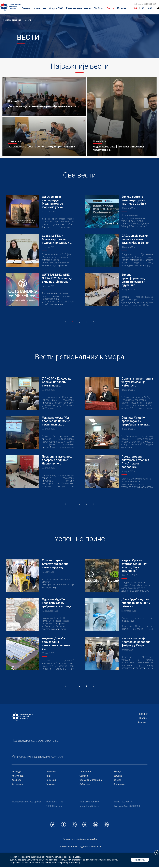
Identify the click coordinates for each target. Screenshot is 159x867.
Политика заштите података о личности (79, 846)
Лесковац (51, 771)
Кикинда (16, 771)
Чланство (40, 8)
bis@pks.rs (93, 806)
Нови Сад (51, 780)
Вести (110, 8)
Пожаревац (86, 771)
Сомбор (84, 775)
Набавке (142, 718)
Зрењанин (119, 784)
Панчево (50, 784)
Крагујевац (18, 775)
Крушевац (17, 784)
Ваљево (118, 775)
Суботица (85, 784)
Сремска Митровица (91, 780)
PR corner (142, 713)
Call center (145, 4)
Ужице (117, 771)
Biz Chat (99, 8)
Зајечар (117, 780)
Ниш (48, 775)
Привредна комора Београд (35, 740)
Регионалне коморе (78, 8)
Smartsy (46, 581)
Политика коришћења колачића (79, 839)
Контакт (122, 8)
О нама (26, 8)
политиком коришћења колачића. (102, 860)
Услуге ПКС (56, 8)
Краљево (16, 780)
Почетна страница (12, 20)
